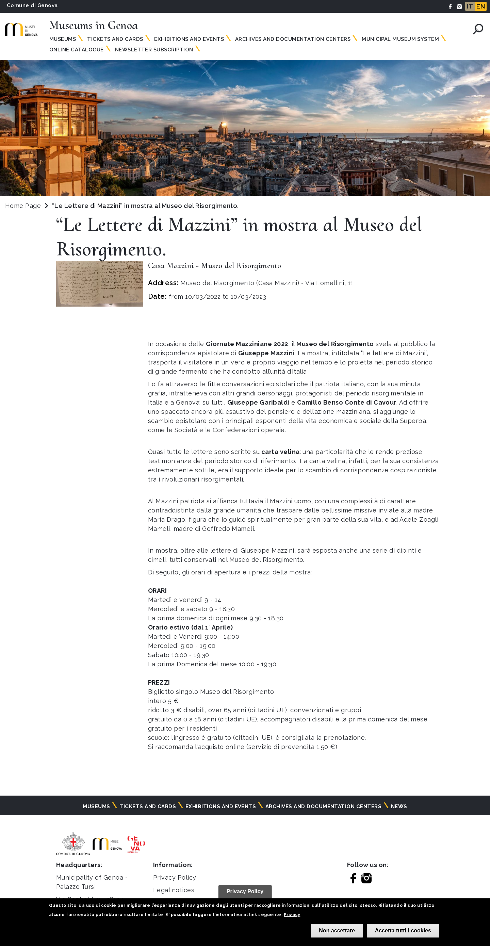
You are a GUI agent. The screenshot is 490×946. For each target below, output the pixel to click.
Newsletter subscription (154, 50)
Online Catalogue (76, 50)
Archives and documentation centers (292, 39)
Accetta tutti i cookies (403, 930)
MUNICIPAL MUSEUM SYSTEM (400, 39)
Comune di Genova (32, 5)
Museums (62, 39)
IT (470, 6)
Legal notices (173, 890)
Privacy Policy (174, 877)
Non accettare (337, 930)
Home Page (23, 205)
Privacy (292, 914)
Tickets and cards (147, 806)
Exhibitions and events (189, 39)
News (399, 806)
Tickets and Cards (115, 39)
